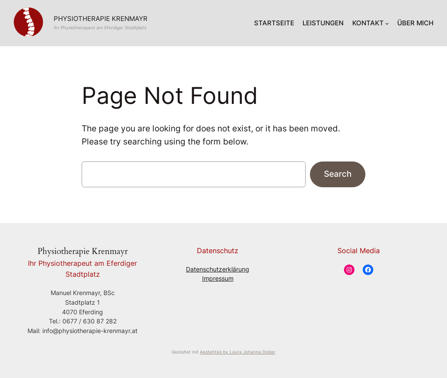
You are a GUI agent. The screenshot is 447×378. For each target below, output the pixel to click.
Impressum (218, 278)
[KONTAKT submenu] (387, 23)
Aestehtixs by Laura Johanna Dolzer (237, 351)
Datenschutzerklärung (217, 269)
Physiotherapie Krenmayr (101, 19)
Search (337, 173)
